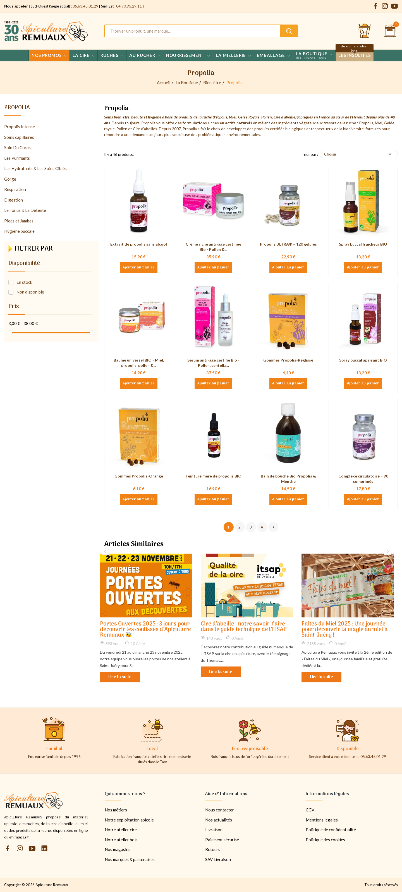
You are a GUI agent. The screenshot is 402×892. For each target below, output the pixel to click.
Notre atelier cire (121, 829)
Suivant (273, 527)
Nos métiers (116, 809)
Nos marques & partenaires (130, 859)
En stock (24, 282)
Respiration (15, 189)
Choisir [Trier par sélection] (358, 154)
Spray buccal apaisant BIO (363, 360)
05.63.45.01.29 (85, 6)
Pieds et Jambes (19, 220)
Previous (105, 551)
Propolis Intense (19, 126)
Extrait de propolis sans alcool (138, 244)
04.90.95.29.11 (129, 6)
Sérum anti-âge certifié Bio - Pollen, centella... (213, 363)
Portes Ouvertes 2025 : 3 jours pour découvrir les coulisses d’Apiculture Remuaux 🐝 (145, 630)
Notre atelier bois (121, 839)
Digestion (13, 199)
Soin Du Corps (17, 147)
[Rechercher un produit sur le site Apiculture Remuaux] (289, 31)
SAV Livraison (218, 859)
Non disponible (30, 291)
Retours (212, 849)
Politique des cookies (325, 839)
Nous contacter (219, 809)
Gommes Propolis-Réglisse (288, 360)
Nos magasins (117, 849)
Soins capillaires (19, 137)
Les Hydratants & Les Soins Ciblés (35, 168)
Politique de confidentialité (331, 829)
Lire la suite (119, 677)
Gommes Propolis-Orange (138, 476)
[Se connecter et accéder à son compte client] (365, 31)
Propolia (17, 108)
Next (387, 551)
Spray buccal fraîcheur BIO (363, 244)
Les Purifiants (17, 158)
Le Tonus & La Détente (25, 210)
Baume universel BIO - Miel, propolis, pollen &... (139, 363)
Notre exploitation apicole (129, 819)
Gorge (10, 178)
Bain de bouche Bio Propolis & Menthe (288, 479)
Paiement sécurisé (222, 839)
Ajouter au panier (139, 268)
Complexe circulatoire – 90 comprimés (363, 479)
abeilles (150, 128)
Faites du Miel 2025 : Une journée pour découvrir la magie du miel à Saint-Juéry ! (345, 630)
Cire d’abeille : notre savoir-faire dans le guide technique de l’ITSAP (244, 627)
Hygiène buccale (19, 231)
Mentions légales (322, 819)
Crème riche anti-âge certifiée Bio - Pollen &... (213, 247)
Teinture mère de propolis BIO (213, 476)
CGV (310, 809)
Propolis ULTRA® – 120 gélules (288, 244)
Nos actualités (218, 819)
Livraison (213, 829)
